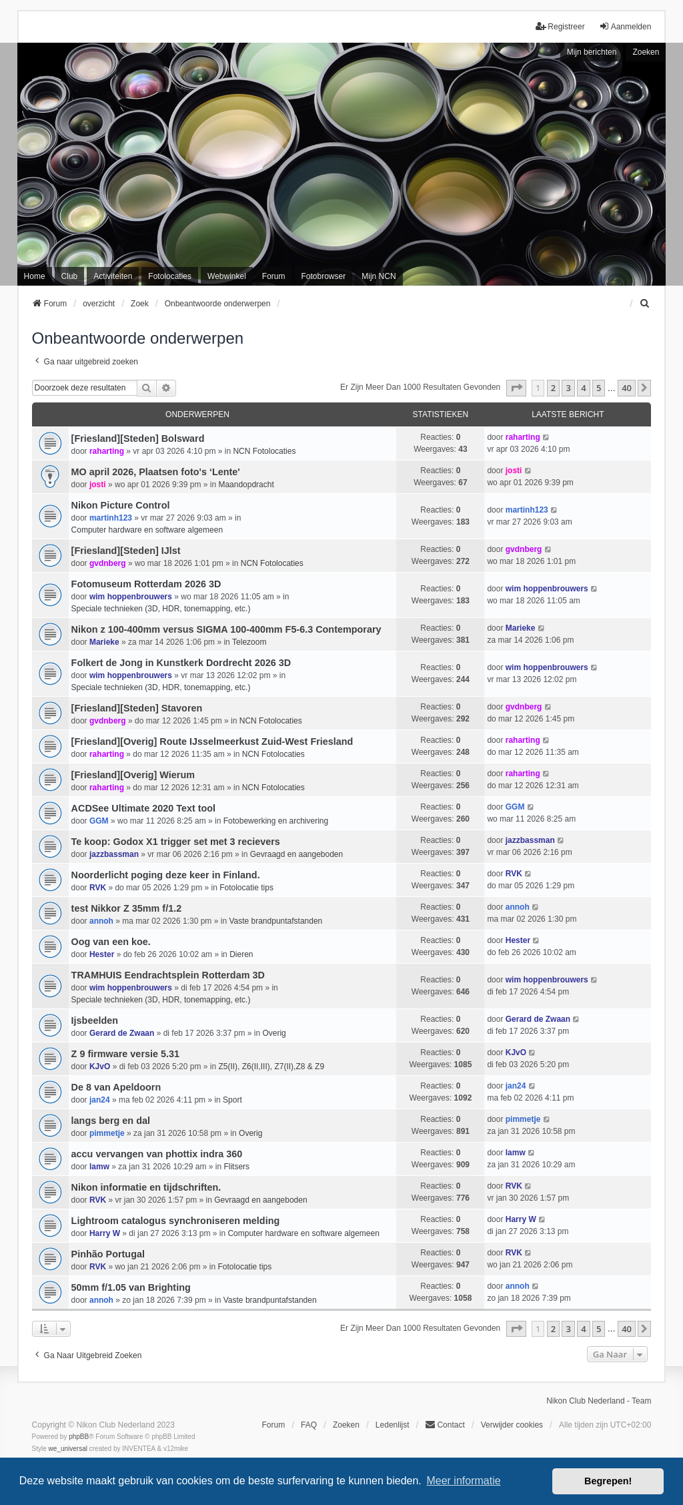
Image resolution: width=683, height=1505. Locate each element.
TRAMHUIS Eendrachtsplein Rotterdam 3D (168, 975)
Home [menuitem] (34, 276)
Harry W (104, 1233)
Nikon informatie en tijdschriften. (146, 1187)
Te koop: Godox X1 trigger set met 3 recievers (175, 841)
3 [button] (568, 388)
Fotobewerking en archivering (275, 821)
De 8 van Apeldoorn (116, 1087)
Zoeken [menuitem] (346, 1425)
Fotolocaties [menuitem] (169, 276)
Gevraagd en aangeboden (296, 854)
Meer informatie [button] (463, 1480)
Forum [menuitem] (273, 276)
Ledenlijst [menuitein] (393, 1425)
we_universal (68, 1448)
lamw (99, 1166)
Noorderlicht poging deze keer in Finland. (165, 875)
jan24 (99, 1100)
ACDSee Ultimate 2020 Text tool (143, 808)
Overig (273, 1033)
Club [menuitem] (69, 276)
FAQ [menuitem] (309, 1425)
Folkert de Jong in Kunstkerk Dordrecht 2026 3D (181, 662)
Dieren (241, 954)
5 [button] (598, 388)
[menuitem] (645, 304)
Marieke (104, 642)
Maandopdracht (245, 484)
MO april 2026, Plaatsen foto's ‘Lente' (155, 472)
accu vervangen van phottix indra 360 (157, 1154)
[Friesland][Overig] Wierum (133, 775)
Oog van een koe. (111, 941)
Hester (101, 954)
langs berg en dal (110, 1120)
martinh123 (110, 518)
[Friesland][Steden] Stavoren (137, 708)
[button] (516, 388)
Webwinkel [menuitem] (226, 276)
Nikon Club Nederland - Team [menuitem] (598, 1401)
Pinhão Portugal (108, 1254)
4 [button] (583, 388)
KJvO (99, 1066)
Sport (232, 1100)
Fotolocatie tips (246, 887)
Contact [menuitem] (444, 1425)
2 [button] (553, 388)
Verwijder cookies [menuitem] (512, 1425)
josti (97, 484)
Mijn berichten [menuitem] (592, 52)
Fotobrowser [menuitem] (323, 276)
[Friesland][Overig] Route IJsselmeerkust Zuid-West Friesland (212, 741)
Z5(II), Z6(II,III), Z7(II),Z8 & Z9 (271, 1066)
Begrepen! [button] (608, 1481)
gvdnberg (107, 563)
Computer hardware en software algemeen (147, 530)
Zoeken (645, 52)
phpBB (79, 1436)
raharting (106, 451)
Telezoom (249, 642)
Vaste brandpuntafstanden (275, 921)
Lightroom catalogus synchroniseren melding (175, 1220)
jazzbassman (114, 854)
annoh (101, 921)
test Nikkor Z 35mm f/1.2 (126, 908)
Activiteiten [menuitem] (112, 276)
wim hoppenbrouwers (130, 596)
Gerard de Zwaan (121, 1033)
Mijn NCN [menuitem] (379, 276)
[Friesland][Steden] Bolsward (138, 438)
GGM (99, 821)
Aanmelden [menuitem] (625, 26)
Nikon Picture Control (120, 505)
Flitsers (236, 1166)
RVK (97, 887)
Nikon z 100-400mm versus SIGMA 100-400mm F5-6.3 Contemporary (226, 629)
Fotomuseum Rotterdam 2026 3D (146, 584)
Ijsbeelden (94, 1020)
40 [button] (627, 388)
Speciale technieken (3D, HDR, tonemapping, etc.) (161, 608)
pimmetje (107, 1133)
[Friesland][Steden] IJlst (126, 550)
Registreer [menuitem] (560, 26)
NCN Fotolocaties (264, 451)
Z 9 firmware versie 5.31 (125, 1053)
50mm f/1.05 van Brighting (131, 1287)
